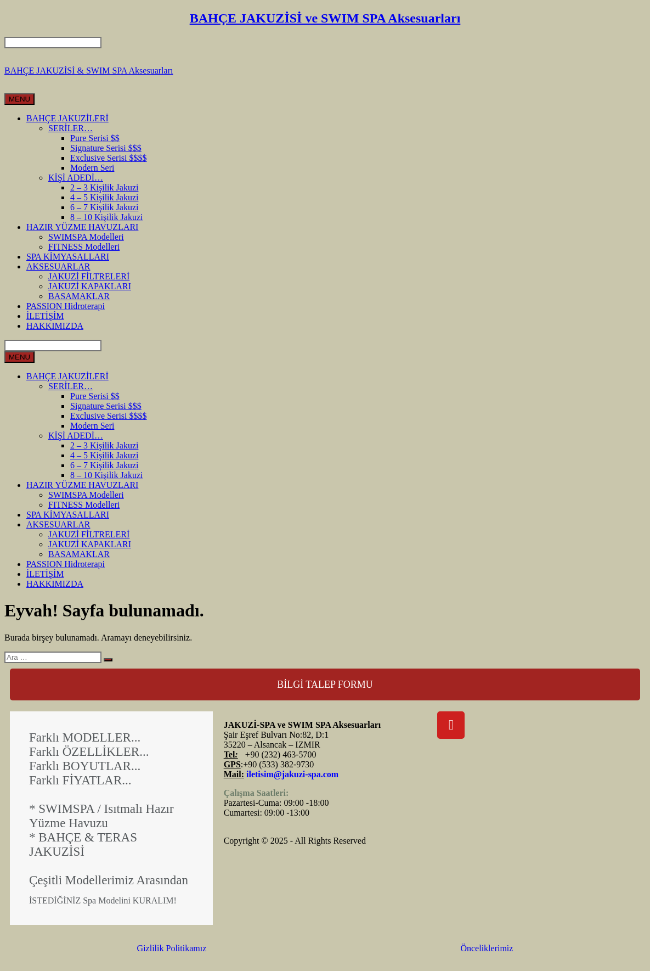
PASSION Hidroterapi (65, 306)
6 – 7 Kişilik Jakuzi (104, 207)
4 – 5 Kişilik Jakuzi (104, 197)
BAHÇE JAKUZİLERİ (67, 118)
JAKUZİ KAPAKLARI (89, 286)
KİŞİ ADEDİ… (75, 177)
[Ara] (108, 659)
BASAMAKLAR (79, 296)
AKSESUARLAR (58, 266)
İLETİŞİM (45, 316)
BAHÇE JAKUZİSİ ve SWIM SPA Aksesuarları (325, 18)
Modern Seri (92, 167)
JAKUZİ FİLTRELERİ (88, 276)
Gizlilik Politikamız (172, 948)
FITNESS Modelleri (84, 246)
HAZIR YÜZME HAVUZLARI (82, 227)
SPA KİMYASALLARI (67, 256)
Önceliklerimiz (486, 948)
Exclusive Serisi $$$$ (108, 157)
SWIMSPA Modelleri (86, 237)
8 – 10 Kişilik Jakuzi (106, 217)
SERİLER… (70, 128)
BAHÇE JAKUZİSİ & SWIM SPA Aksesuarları (88, 70)
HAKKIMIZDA (54, 325)
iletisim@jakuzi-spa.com (292, 774)
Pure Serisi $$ (95, 138)
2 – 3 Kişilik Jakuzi (104, 187)
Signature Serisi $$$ (106, 148)
